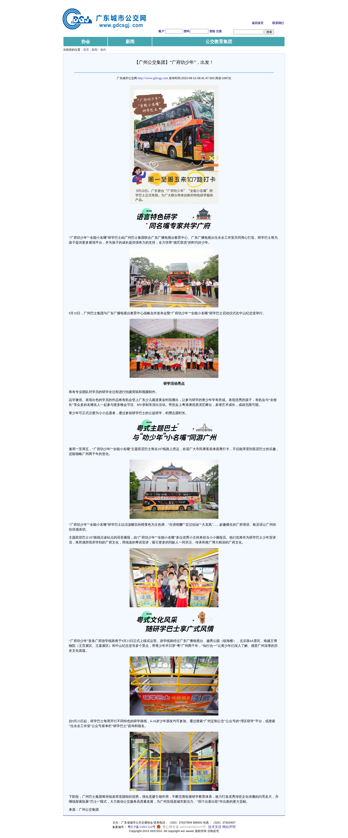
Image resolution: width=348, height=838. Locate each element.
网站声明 (229, 827)
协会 (85, 41)
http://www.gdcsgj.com (153, 78)
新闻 (130, 41)
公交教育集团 (219, 41)
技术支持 (214, 827)
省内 (103, 49)
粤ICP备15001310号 (142, 827)
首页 (86, 49)
